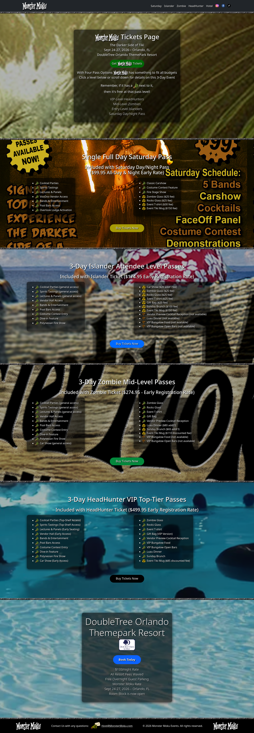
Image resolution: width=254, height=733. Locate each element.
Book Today (127, 660)
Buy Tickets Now (127, 228)
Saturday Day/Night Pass (127, 113)
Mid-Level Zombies (127, 104)
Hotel (209, 6)
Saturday (156, 6)
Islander (169, 6)
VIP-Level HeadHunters (127, 99)
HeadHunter (196, 6)
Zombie (181, 6)
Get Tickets (127, 63)
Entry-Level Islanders (127, 109)
